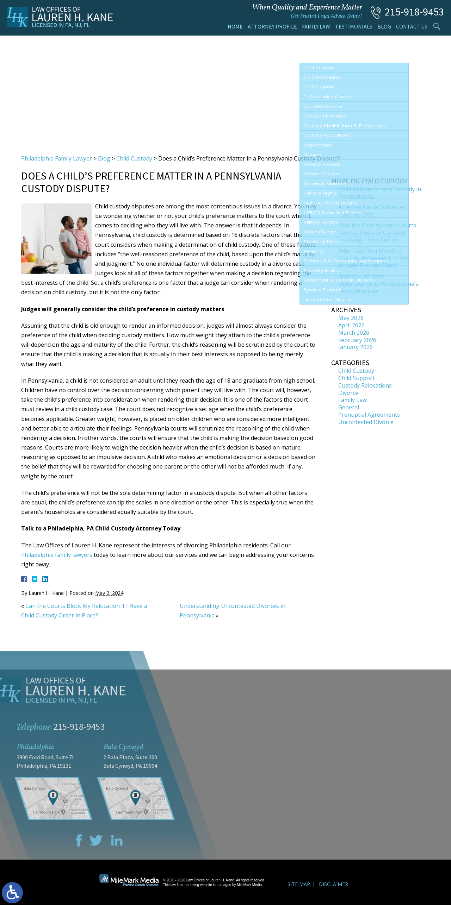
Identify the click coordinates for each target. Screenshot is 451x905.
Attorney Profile (272, 26)
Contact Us (411, 26)
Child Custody (134, 158)
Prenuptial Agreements (369, 415)
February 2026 (357, 340)
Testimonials (353, 26)
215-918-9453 (414, 11)
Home (235, 26)
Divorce (348, 393)
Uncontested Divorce (366, 422)
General (348, 407)
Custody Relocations (365, 385)
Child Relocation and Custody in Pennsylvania (379, 192)
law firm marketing (185, 885)
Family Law (316, 26)
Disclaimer (333, 884)
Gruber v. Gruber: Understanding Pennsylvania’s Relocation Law (378, 283)
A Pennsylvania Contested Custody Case (372, 210)
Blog (384, 26)
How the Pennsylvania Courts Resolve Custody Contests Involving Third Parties (377, 232)
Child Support (356, 378)
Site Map (299, 884)
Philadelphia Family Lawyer (56, 158)
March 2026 (353, 333)
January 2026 (355, 347)
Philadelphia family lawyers (56, 555)
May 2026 (351, 318)
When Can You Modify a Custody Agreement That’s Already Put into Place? (373, 258)
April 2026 (351, 325)
